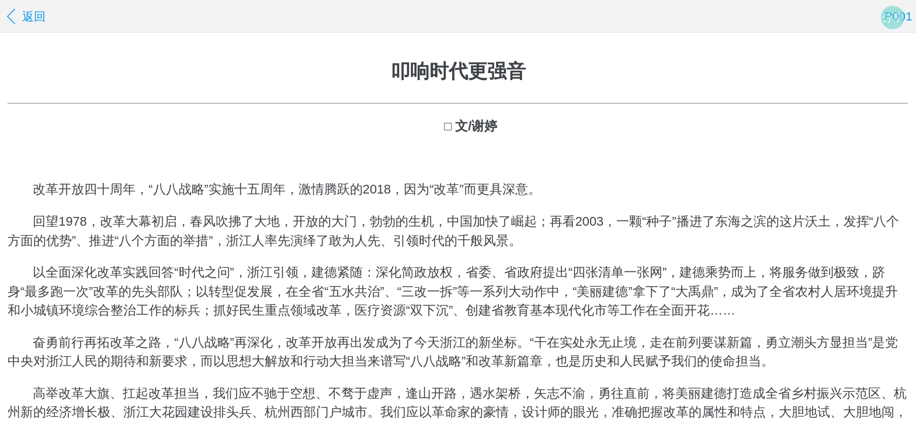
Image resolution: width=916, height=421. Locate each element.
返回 (25, 16)
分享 (892, 17)
